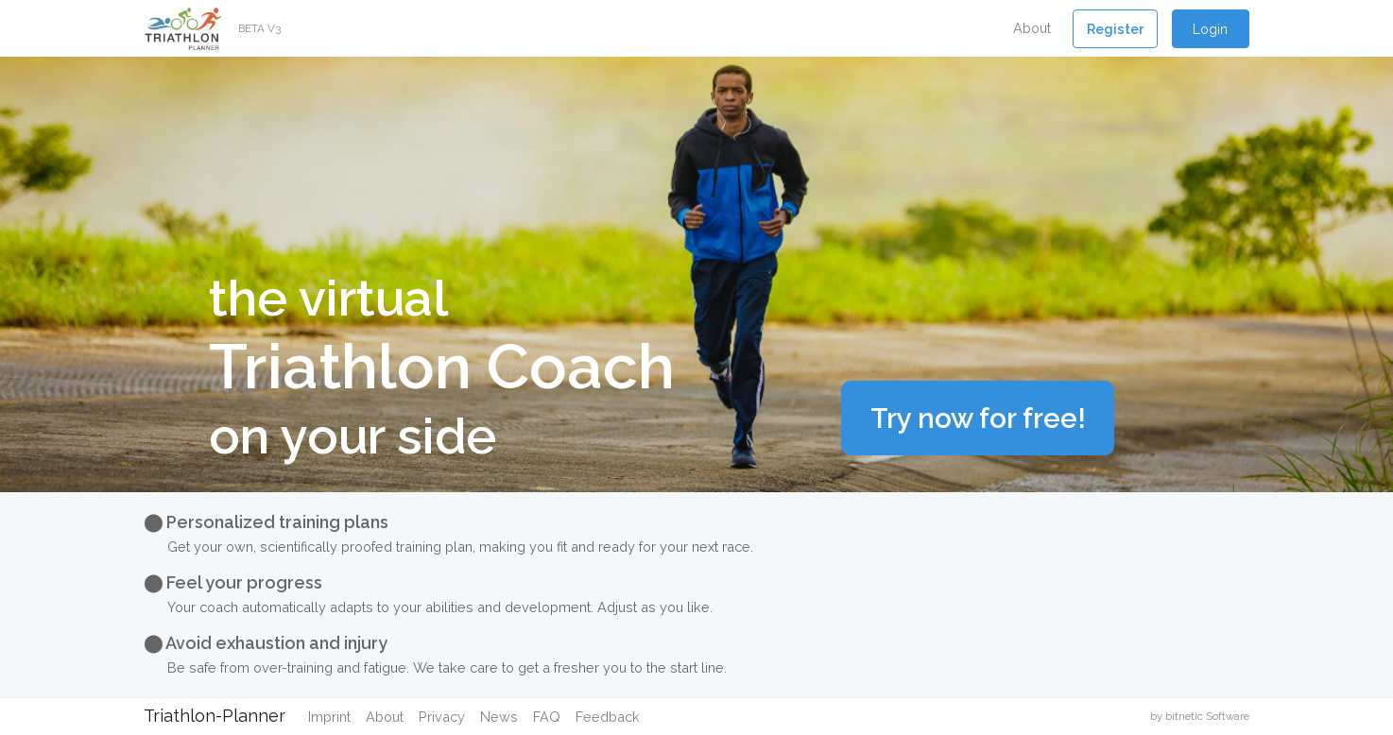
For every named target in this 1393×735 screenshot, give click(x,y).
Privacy (442, 717)
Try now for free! (978, 418)
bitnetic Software (1207, 716)
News (499, 717)
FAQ (546, 717)
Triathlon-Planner (214, 716)
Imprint (329, 717)
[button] (1116, 28)
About (1032, 28)
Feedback (608, 717)
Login (1210, 29)
